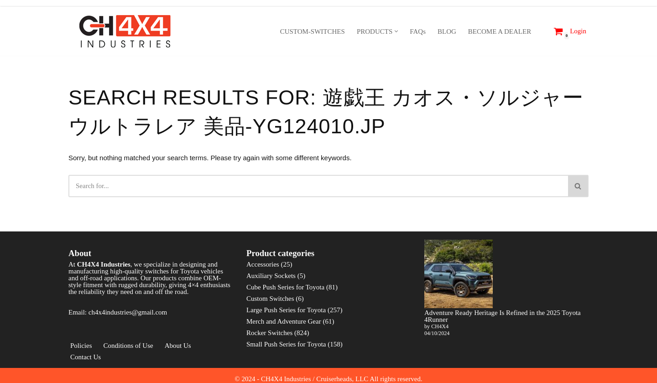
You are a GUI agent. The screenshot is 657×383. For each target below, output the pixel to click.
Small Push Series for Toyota (286, 344)
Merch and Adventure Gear (283, 321)
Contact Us (85, 357)
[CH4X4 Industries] (125, 31)
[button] (396, 31)
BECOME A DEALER (499, 31)
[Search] (540, 31)
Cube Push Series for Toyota (285, 287)
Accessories (262, 264)
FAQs (418, 31)
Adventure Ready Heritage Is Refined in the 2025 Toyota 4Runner (502, 316)
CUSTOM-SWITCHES (312, 31)
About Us (178, 345)
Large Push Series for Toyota (286, 310)
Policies (81, 345)
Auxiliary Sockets (271, 275)
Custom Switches (270, 298)
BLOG (447, 31)
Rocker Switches (269, 332)
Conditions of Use (128, 345)
